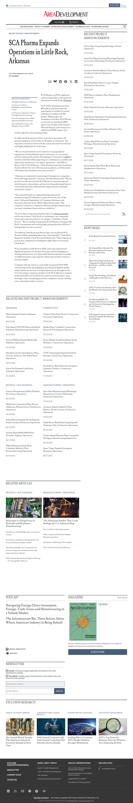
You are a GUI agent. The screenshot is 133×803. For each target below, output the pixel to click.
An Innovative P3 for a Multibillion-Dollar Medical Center (22, 107)
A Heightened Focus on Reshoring (24, 102)
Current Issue (14, 775)
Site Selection (43, 775)
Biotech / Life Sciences (19, 385)
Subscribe (114, 5)
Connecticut (50, 308)
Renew (123, 6)
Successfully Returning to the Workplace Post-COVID (22, 125)
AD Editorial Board (100, 27)
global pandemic (61, 213)
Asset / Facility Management (48, 768)
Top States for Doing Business (79, 782)
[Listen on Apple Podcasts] (35, 649)
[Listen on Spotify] (35, 653)
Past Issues (122, 598)
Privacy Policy (74, 801)
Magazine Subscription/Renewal (18, 764)
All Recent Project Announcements (98, 214)
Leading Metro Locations (77, 779)
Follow (59, 22)
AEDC (67, 157)
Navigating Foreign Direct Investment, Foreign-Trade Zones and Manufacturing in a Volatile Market (35, 609)
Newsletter (13, 770)
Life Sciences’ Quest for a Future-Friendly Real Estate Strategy (24, 114)
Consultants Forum (15, 6)
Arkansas (67, 100)
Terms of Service (85, 801)
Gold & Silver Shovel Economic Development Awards (79, 769)
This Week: (33, 677)
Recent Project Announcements (24, 33)
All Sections (125, 27)
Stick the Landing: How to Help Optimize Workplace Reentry (23, 119)
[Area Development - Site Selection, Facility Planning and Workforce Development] (66, 14)
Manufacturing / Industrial (59, 385)
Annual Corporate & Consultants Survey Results (80, 774)
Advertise (27, 6)
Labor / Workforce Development (49, 771)
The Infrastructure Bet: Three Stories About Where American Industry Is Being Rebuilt (35, 620)
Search (74, 22)
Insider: (31, 672)
